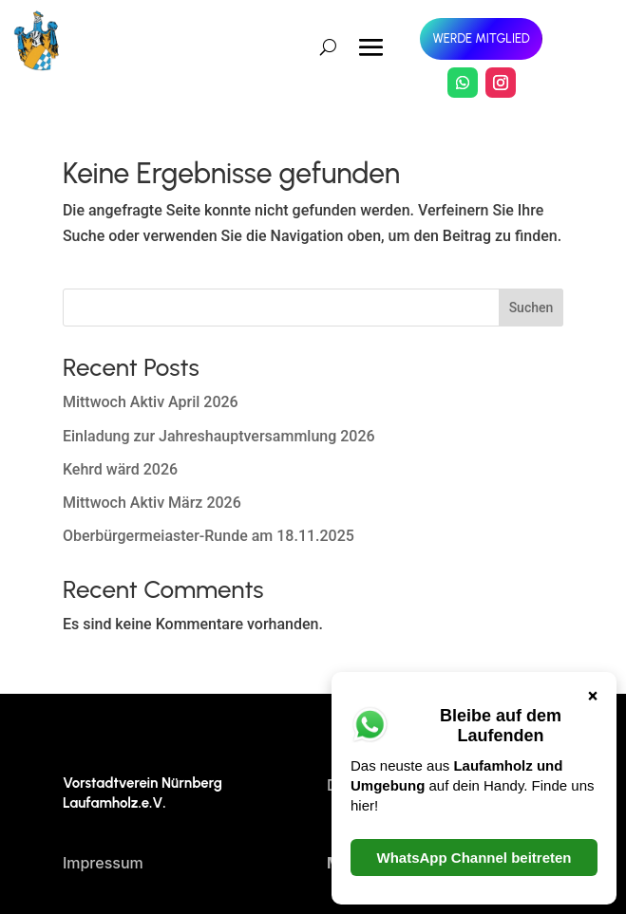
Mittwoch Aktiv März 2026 (152, 503)
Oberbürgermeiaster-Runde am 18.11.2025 (208, 536)
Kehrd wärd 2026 (120, 469)
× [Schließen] (593, 694)
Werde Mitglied (480, 38)
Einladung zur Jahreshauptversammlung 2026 (219, 436)
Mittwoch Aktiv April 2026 (150, 402)
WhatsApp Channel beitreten (473, 857)
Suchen (531, 307)
